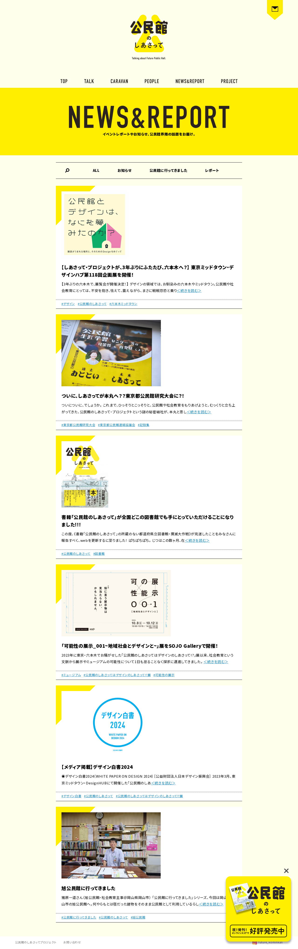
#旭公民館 (138, 917)
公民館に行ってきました (168, 170)
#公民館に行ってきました (78, 917)
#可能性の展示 (163, 675)
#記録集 (143, 425)
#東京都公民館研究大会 (78, 425)
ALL (96, 170)
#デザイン (68, 304)
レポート (212, 170)
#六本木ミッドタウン (123, 304)
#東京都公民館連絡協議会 (116, 425)
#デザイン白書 (71, 796)
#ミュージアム (71, 675)
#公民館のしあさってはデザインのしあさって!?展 (117, 675)
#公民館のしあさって (92, 304)
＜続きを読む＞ (189, 290)
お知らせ (125, 170)
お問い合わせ (72, 942)
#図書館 (99, 553)
